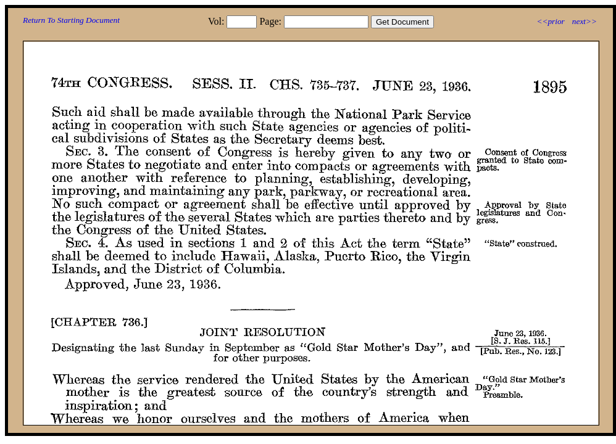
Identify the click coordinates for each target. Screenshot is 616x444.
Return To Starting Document (71, 20)
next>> (584, 21)
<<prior (550, 21)
